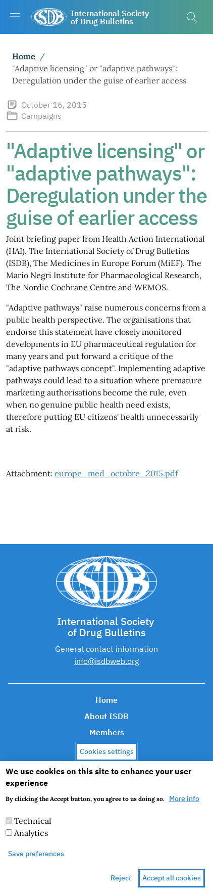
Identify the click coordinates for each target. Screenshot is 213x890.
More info (184, 805)
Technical (32, 828)
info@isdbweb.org (106, 661)
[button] (192, 17)
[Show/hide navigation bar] (15, 16)
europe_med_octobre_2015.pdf (116, 473)
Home (23, 56)
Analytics (31, 840)
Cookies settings (107, 758)
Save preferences (36, 860)
